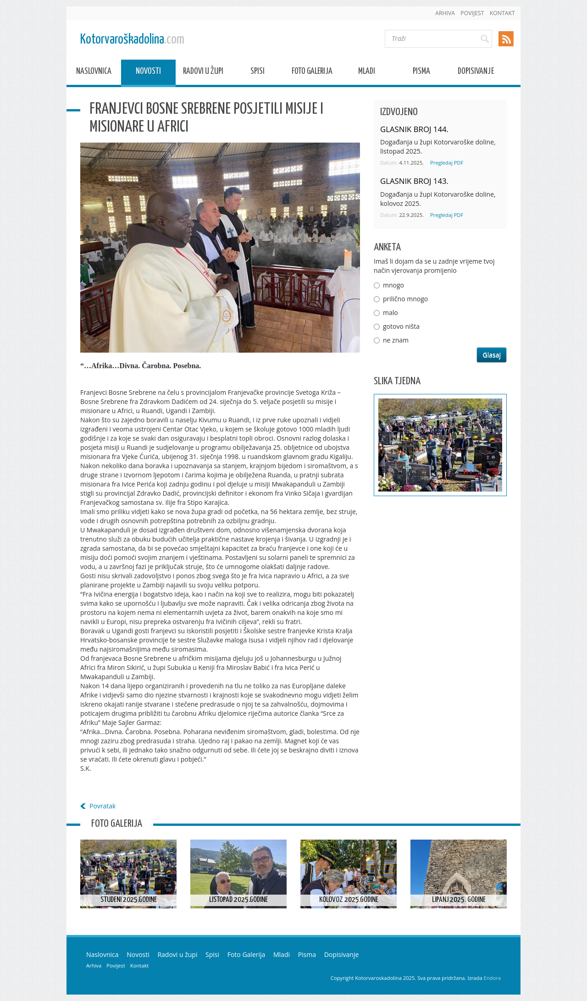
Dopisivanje (476, 73)
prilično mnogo (405, 298)
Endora (492, 977)
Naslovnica (93, 73)
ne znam (396, 340)
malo (390, 312)
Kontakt (502, 13)
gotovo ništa (401, 326)
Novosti (148, 73)
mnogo (393, 285)
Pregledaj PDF (446, 162)
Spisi (257, 73)
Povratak (102, 806)
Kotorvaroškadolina (132, 39)
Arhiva (445, 13)
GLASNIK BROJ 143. (414, 181)
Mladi (366, 73)
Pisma (421, 73)
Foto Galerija (312, 73)
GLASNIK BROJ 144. (414, 129)
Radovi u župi (203, 73)
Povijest (472, 13)
